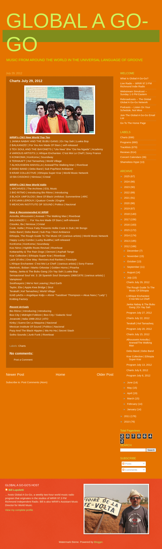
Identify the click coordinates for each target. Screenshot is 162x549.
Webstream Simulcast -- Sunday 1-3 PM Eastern (133, 93)
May (129, 387)
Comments (129, 469)
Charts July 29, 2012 (138, 282)
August (131, 272)
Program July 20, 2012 (139, 329)
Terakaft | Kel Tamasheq (140, 323)
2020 (127, 203)
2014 (127, 235)
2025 (127, 176)
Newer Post (15, 374)
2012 (127, 246)
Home (60, 374)
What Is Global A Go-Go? (134, 78)
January (132, 409)
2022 (127, 192)
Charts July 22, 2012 (138, 318)
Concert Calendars (130, 157)
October (132, 261)
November (133, 256)
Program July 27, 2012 (139, 312)
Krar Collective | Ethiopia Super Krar (140, 358)
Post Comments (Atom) (34, 382)
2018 (127, 214)
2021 (127, 197)
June (130, 382)
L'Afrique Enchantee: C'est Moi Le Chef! (138, 297)
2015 (127, 230)
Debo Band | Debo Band (140, 351)
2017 (127, 219)
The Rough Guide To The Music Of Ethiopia (141, 289)
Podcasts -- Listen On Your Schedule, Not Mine (135, 109)
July (129, 277)
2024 (127, 181)
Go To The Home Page (133, 123)
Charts (22, 346)
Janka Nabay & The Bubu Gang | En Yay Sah (141, 306)
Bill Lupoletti (16, 490)
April (130, 393)
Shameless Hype (129, 162)
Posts (126, 463)
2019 (127, 208)
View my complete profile (19, 510)
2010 (127, 421)
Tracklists (125, 147)
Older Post (105, 374)
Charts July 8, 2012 (137, 370)
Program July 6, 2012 (138, 375)
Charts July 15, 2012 (138, 334)
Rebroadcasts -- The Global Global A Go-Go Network (135, 101)
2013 (127, 241)
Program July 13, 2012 (139, 364)
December (133, 250)
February (132, 404)
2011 (127, 416)
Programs (125, 142)
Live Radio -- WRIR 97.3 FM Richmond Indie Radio (136, 85)
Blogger (98, 542)
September (133, 267)
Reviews (125, 152)
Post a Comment (23, 359)
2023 (127, 187)
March (131, 398)
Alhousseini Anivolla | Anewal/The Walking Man (139, 342)
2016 (127, 224)
